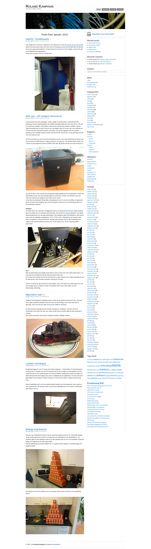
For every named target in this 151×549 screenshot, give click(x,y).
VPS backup (90, 398)
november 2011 (91, 271)
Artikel (89, 99)
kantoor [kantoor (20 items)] (104, 369)
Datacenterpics (91, 161)
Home (98, 9)
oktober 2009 (91, 312)
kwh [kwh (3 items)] (110, 370)
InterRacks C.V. (91, 172)
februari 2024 (91, 196)
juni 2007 (89, 338)
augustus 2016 (91, 217)
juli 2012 (89, 254)
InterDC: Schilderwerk (37, 39)
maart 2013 (90, 239)
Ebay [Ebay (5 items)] (89, 362)
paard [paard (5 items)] (108, 372)
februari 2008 (91, 327)
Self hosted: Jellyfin (94, 45)
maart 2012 (90, 262)
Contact (120, 9)
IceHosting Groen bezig (94, 411)
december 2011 (91, 269)
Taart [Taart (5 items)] (89, 378)
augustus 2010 (91, 303)
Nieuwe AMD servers (93, 403)
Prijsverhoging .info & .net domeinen (97, 405)
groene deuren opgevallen (75, 45)
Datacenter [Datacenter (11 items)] (118, 359)
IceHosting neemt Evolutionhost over (97, 426)
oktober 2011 (91, 273)
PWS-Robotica (91, 174)
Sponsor (89, 127)
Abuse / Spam (91, 94)
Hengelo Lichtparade (95, 51)
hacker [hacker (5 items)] (98, 366)
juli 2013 (89, 230)
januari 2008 (90, 329)
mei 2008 (89, 323)
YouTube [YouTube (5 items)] (118, 378)
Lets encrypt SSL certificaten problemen (98, 416)
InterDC (89, 112)
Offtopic (89, 116)
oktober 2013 (91, 224)
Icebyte (89, 166)
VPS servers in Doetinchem (95, 392)
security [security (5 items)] (120, 372)
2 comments (43, 431)
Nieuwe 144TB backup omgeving (96, 422)
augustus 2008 (91, 318)
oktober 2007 (91, 331)
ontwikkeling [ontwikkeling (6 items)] (101, 372)
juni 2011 (89, 282)
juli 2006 (89, 351)
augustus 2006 (91, 349)
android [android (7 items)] (96, 359)
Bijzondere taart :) (35, 294)
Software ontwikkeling (93, 124)
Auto (88, 101)
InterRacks (90, 114)
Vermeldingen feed (92, 82)
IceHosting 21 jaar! (92, 394)
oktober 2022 (91, 208)
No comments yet (44, 41)
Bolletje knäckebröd (36, 429)
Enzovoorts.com (91, 164)
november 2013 (91, 221)
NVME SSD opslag (92, 401)
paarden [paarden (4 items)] (112, 372)
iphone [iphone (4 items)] (95, 370)
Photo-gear (92, 143)
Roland (37, 41)
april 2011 (90, 286)
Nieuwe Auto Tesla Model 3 (103, 61)
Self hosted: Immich (94, 43)
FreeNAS (68, 213)
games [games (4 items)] (111, 362)
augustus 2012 (91, 252)
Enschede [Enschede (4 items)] (94, 362)
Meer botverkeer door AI (94, 388)
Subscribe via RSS (103, 34)
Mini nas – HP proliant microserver (44, 116)
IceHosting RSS (96, 383)
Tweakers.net (91, 176)
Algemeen (90, 96)
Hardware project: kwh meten (107, 59)
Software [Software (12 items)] (100, 375)
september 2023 (92, 200)
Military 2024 (92, 49)
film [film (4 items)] (98, 362)
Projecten (91, 149)
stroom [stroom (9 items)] (114, 375)
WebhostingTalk (91, 179)
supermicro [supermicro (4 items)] (120, 375)
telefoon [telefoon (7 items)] (94, 378)
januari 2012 (90, 267)
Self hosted (90, 122)
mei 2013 (89, 234)
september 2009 (92, 314)
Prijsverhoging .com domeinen (96, 407)
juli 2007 (89, 336)
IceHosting (90, 109)
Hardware (90, 107)
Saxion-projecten (94, 152)
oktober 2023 (91, 198)
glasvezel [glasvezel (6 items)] (116, 362)
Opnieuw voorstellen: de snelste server (98, 418)
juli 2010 (89, 305)
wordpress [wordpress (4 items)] (112, 378)
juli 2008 (89, 321)
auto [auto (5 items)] (104, 359)
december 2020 (91, 211)
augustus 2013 (91, 228)
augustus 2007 (91, 333)
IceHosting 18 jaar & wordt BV (95, 409)
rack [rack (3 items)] (117, 372)
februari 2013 (91, 241)
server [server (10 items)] (90, 375)
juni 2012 (89, 256)
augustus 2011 (91, 277)
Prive (88, 120)
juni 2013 (89, 232)
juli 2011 (89, 280)
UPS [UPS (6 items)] (103, 378)
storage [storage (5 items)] (107, 375)
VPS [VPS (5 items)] (106, 378)
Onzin (89, 118)
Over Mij (113, 9)
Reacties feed (91, 84)
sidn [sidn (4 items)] (94, 375)
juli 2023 (89, 204)
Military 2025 (92, 47)
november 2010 (91, 297)
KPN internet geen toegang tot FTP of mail (99, 386)
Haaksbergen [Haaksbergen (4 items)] (91, 366)
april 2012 (90, 260)
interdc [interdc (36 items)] (116, 365)
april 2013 (90, 237)
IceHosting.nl (91, 168)
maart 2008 (90, 325)
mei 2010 (89, 308)
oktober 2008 (91, 316)
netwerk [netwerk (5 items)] (89, 372)
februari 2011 (91, 290)
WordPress (57, 544)
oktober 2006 (91, 346)
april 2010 (90, 310)
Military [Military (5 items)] (113, 370)
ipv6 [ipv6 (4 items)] (98, 370)
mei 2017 (89, 215)
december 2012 (91, 245)
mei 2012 (89, 258)
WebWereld (90, 181)
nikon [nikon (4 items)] (94, 372)
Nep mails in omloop (93, 390)
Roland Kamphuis (39, 6)
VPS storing (90, 420)
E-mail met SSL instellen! (94, 396)
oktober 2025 (91, 191)
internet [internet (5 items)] (89, 370)
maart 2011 (90, 288)
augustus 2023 (91, 202)
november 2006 (91, 344)
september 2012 (92, 249)
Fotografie (90, 105)
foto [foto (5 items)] (101, 362)
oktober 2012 (91, 247)
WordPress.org (91, 87)
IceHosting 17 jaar (92, 414)
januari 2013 (90, 243)
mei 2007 (89, 340)
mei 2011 (89, 284)
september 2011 (92, 275)
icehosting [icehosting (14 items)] (106, 365)
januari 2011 (90, 292)
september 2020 (92, 213)
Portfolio (105, 9)
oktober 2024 (91, 193)
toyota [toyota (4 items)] (99, 378)
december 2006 (91, 342)
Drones (91, 139)
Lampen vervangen (36, 363)
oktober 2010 (91, 299)
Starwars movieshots (106, 63)
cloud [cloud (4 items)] (111, 359)
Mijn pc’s (91, 141)
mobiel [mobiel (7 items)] (119, 370)
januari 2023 (90, 206)
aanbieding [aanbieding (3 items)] (90, 359)
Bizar (88, 103)
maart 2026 (90, 189)
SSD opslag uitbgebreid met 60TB (97, 424)
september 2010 (92, 301)
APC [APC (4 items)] (100, 359)
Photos (91, 147)
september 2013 (92, 226)
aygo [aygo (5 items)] (107, 359)
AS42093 (89, 159)
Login (88, 80)
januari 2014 (90, 219)
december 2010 (91, 295)
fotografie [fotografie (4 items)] (105, 362)
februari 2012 (91, 265)
